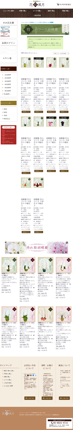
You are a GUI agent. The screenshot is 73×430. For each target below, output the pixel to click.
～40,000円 (6, 84)
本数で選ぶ (22, 11)
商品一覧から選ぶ (8, 370)
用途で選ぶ (65, 11)
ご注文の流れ (7, 383)
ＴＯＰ (23, 22)
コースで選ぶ (37, 11)
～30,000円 (6, 81)
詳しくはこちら (30, 398)
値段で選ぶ (51, 11)
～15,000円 (6, 75)
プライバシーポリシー (24, 412)
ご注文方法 (37, 15)
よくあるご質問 (8, 386)
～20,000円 (6, 78)
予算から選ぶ (7, 373)
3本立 (4, 109)
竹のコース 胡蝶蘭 (48, 22)
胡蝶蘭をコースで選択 (36, 22)
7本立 (4, 115)
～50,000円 (6, 87)
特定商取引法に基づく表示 (38, 412)
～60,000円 (6, 91)
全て (27, 22)
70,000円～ (6, 94)
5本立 (4, 112)
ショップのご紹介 (8, 11)
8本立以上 (6, 118)
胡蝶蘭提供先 (56, 414)
